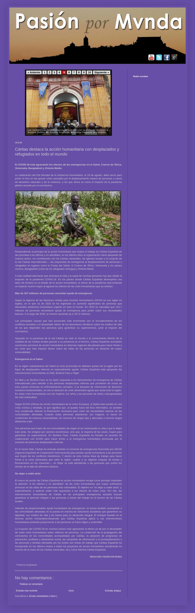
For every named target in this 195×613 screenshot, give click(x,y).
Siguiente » (101, 72)
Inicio (71, 590)
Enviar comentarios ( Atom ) (43, 596)
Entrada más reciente (26, 590)
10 (89, 72)
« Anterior (34, 72)
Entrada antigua (113, 590)
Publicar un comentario (31, 584)
